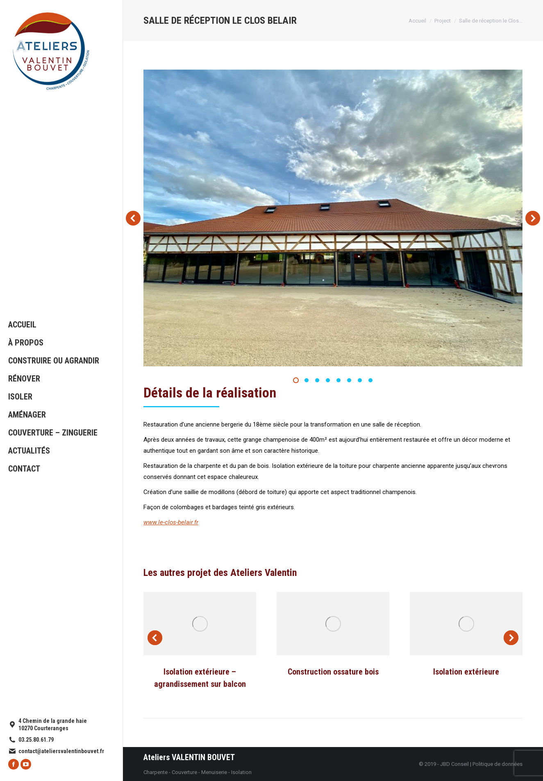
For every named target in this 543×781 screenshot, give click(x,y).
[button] (296, 380)
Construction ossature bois (333, 672)
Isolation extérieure (466, 672)
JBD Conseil (454, 764)
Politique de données (498, 764)
